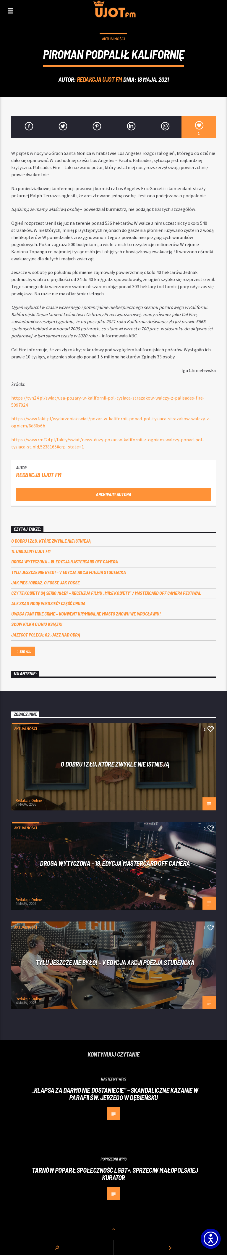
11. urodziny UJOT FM (31, 551)
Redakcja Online (29, 800)
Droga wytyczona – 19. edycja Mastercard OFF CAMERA (64, 561)
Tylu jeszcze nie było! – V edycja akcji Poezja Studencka (68, 572)
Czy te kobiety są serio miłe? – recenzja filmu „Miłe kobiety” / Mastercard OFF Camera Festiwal (106, 593)
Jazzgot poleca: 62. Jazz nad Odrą (45, 634)
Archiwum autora (113, 494)
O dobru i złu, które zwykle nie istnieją (50, 541)
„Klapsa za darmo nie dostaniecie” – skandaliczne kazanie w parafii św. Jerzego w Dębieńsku (115, 1093)
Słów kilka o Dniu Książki (36, 624)
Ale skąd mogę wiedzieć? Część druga (48, 603)
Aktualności (113, 38)
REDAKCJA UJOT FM (99, 79)
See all (23, 652)
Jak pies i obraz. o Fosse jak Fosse (45, 582)
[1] (198, 127)
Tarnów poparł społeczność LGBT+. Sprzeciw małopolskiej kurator (115, 1173)
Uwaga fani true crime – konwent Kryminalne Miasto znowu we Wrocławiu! (85, 613)
